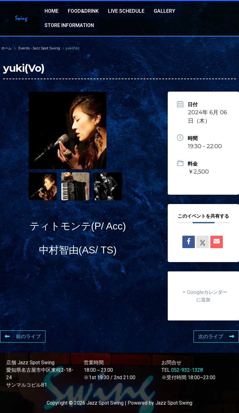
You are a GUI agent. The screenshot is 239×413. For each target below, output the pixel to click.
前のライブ (23, 336)
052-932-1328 (187, 370)
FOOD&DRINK (83, 11)
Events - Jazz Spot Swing (39, 48)
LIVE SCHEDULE (126, 11)
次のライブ (216, 336)
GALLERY (164, 11)
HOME (52, 11)
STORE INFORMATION (69, 25)
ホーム (6, 48)
